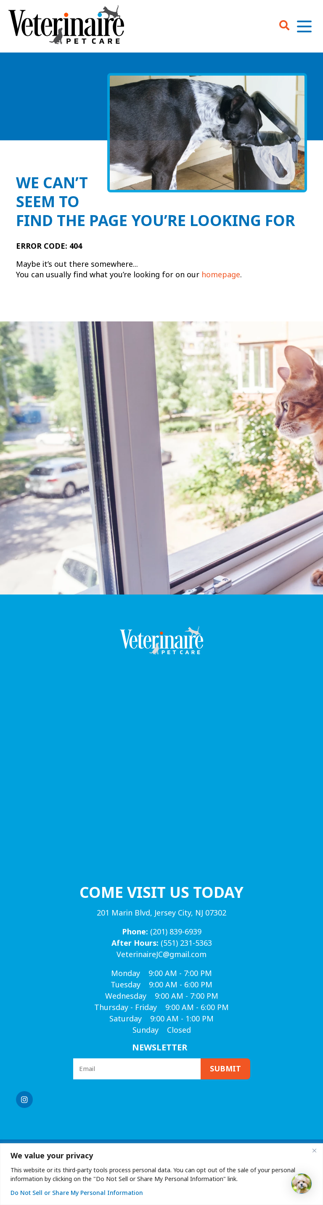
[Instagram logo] (24, 1099)
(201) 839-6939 (161, 931)
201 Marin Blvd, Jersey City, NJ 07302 (161, 913)
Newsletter (160, 1047)
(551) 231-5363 (161, 943)
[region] (161, 1174)
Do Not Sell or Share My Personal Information (77, 1193)
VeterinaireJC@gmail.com (161, 954)
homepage (220, 274)
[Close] (314, 1150)
